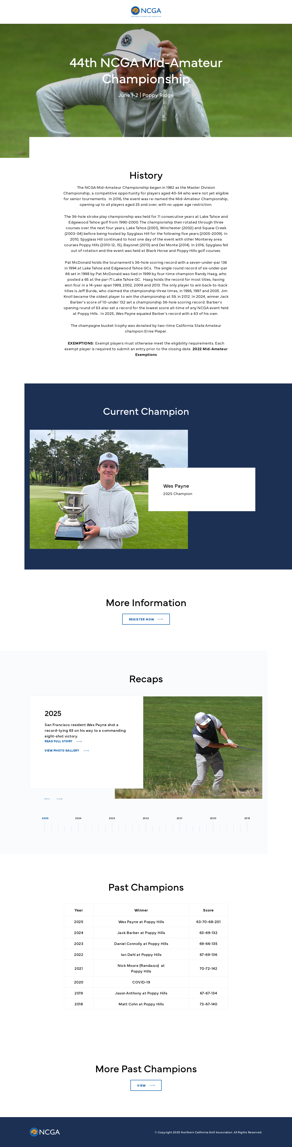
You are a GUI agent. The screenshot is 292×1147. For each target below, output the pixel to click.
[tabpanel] (86, 730)
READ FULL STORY (59, 741)
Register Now (141, 619)
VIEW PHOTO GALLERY (62, 750)
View (141, 1085)
